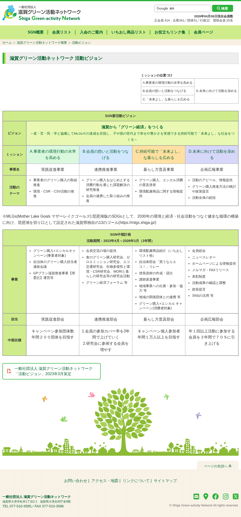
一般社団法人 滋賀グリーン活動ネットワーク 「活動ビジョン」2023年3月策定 (53, 371)
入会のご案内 (91, 32)
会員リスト (63, 32)
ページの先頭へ (218, 466)
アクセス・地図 (104, 481)
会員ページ (201, 32)
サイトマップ (165, 481)
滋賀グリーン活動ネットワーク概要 (42, 42)
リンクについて (136, 481)
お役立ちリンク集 (169, 32)
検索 (222, 8)
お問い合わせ (75, 481)
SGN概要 (38, 32)
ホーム (7, 42)
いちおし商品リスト (128, 32)
